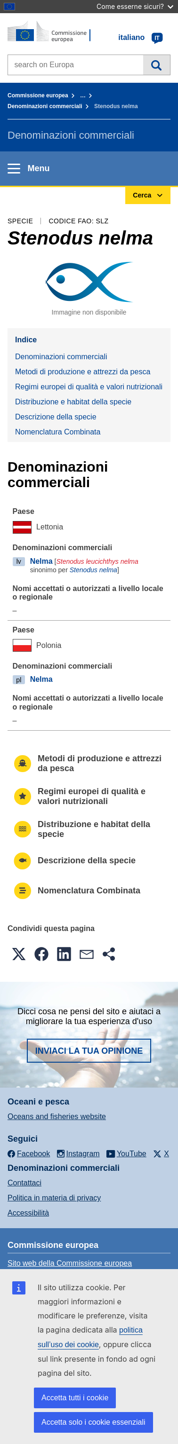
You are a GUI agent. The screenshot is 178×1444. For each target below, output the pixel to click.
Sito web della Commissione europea (70, 1263)
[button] (18, 954)
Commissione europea (38, 95)
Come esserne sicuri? (135, 6)
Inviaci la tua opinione (89, 1051)
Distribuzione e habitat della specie (73, 402)
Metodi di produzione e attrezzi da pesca (82, 372)
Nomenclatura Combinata (57, 432)
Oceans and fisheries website (57, 1116)
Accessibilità (28, 1213)
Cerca (156, 65)
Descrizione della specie (56, 417)
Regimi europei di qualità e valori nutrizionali (88, 387)
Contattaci (24, 1183)
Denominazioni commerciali (45, 106)
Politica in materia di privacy (54, 1198)
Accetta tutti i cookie (74, 1398)
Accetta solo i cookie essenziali (93, 1422)
